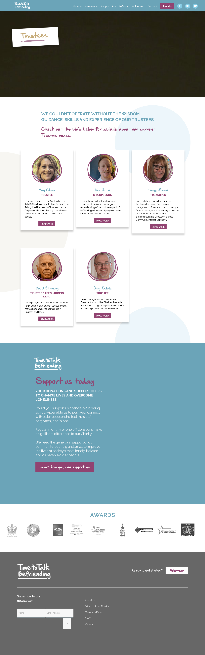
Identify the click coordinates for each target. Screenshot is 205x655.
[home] (22, 5)
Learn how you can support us (65, 467)
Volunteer (177, 583)
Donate (167, 6)
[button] (76, 5)
